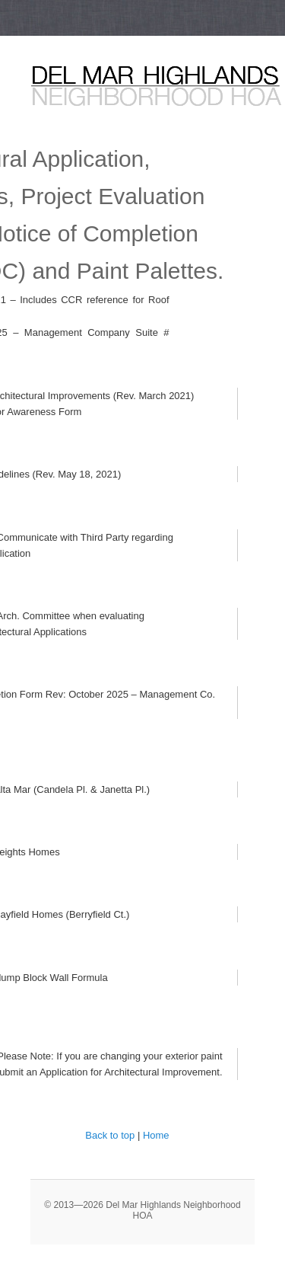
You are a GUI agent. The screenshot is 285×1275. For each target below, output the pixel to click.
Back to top (110, 1135)
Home (156, 1135)
